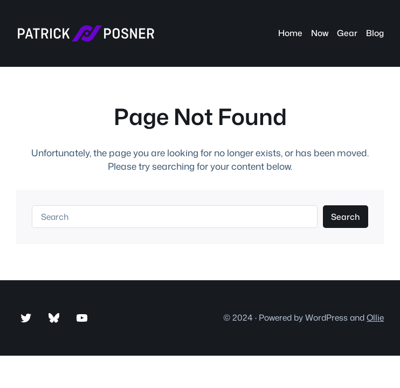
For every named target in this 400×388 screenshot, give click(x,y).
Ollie (375, 317)
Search (345, 217)
